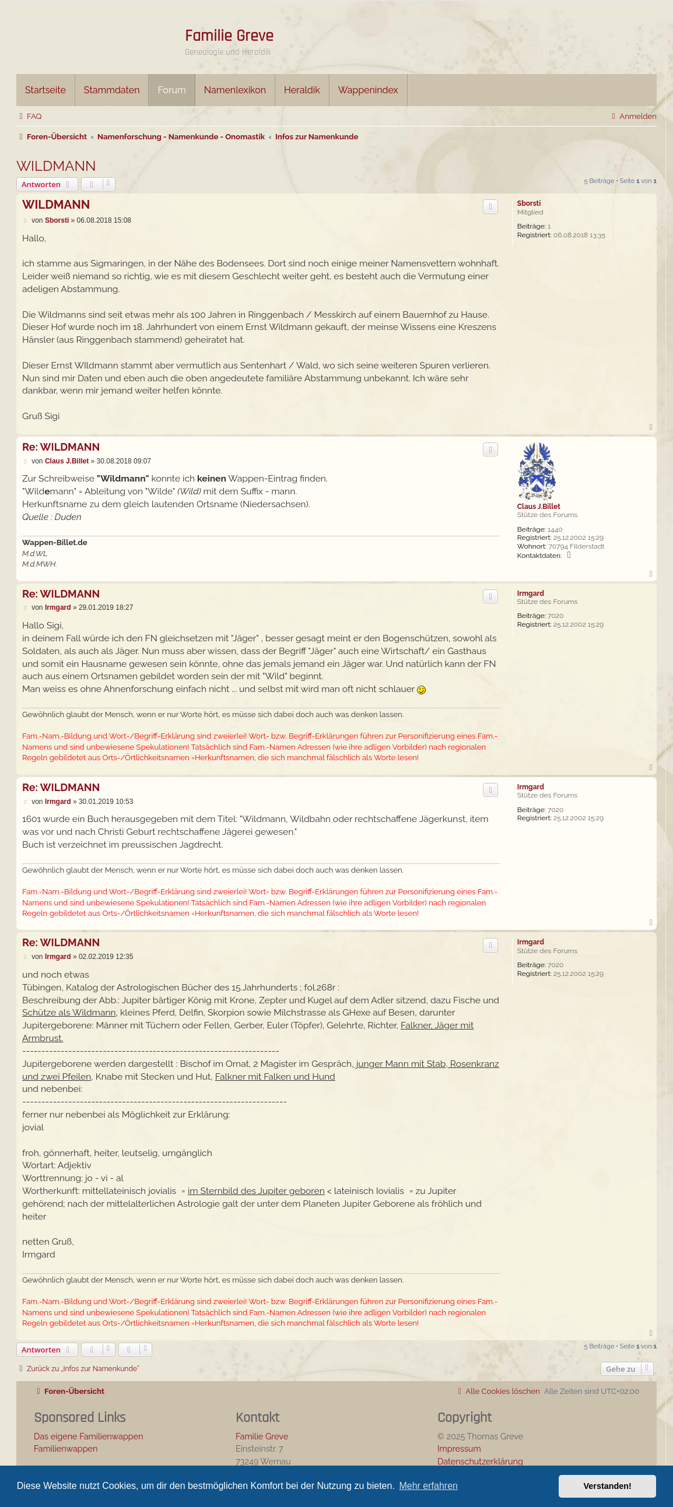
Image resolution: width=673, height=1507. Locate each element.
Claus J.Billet (538, 507)
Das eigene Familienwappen (88, 1436)
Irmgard (530, 593)
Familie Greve (229, 36)
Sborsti (529, 203)
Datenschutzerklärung (480, 1461)
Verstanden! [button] (608, 1486)
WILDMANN (56, 165)
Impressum (459, 1448)
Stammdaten (112, 90)
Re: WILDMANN (61, 447)
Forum (171, 90)
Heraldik (302, 90)
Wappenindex (368, 90)
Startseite (45, 90)
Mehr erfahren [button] (428, 1486)
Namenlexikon (235, 90)
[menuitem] (28, 116)
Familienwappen (65, 1448)
